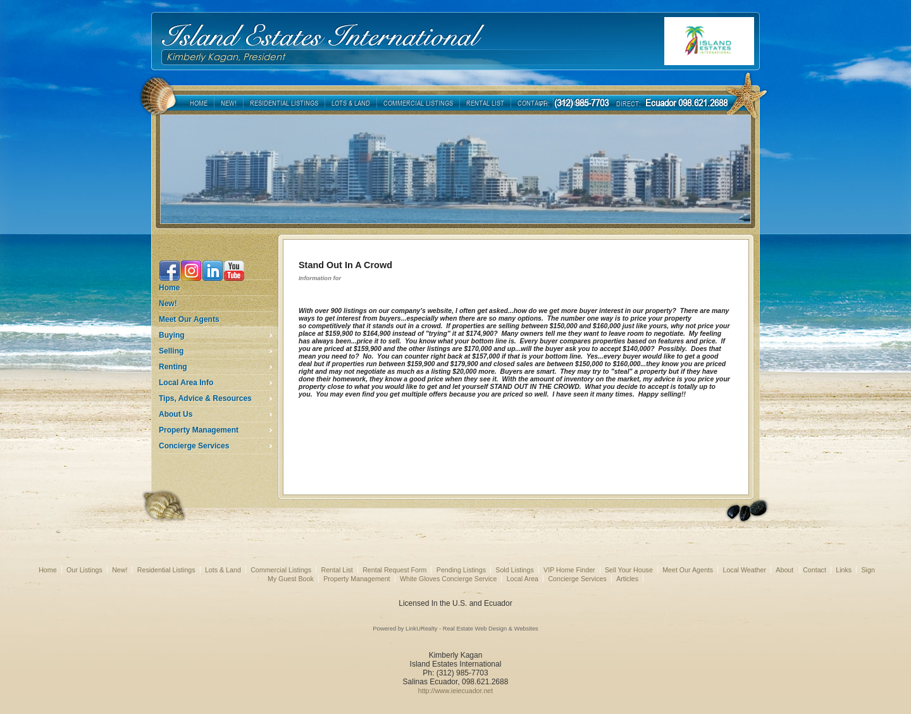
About (785, 570)
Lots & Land (223, 570)
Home (169, 287)
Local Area (522, 578)
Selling (171, 351)
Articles (627, 578)
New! (168, 303)
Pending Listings (461, 570)
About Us (175, 414)
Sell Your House (629, 570)
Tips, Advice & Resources (205, 398)
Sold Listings (514, 570)
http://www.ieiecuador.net (455, 690)
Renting (173, 366)
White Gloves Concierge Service (448, 578)
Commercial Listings (281, 570)
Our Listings (84, 570)
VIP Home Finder (569, 570)
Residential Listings (166, 570)
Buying (172, 335)
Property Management (199, 430)
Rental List (336, 570)
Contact (814, 570)
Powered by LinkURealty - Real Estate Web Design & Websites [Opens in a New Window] (455, 628)
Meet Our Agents (189, 319)
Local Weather (744, 570)
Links (844, 570)
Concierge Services (194, 445)
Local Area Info (186, 382)
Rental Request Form (394, 570)
